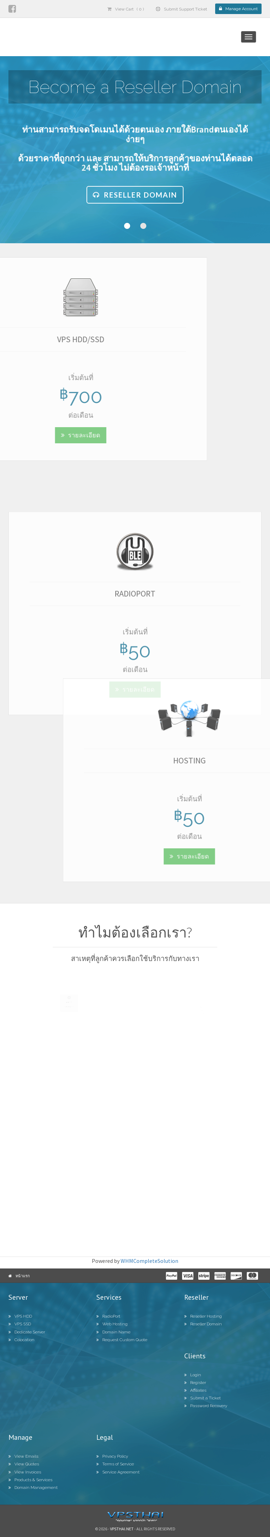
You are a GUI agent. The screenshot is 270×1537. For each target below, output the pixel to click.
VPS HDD (20, 1316)
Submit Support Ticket (181, 9)
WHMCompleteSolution (149, 1260)
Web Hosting (112, 1323)
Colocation (21, 1339)
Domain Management (33, 1487)
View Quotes (23, 1464)
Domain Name (113, 1332)
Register (195, 1382)
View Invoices (24, 1472)
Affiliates (195, 1390)
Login (192, 1374)
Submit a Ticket (202, 1398)
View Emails (23, 1456)
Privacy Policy (112, 1456)
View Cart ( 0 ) (125, 9)
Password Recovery (205, 1405)
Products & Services (30, 1479)
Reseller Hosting (203, 1316)
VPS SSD (19, 1323)
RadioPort (108, 1316)
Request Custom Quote (121, 1339)
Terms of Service (115, 1464)
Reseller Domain (135, 199)
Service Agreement (118, 1472)
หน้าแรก (22, 1275)
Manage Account (238, 8)
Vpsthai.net (122, 1528)
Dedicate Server (26, 1332)
